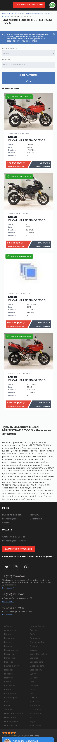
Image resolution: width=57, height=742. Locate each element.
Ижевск (8, 674)
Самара (33, 650)
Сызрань (33, 677)
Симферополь (36, 666)
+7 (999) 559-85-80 (13, 594)
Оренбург (34, 630)
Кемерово (9, 685)
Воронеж (9, 662)
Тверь (32, 681)
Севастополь (36, 662)
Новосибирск (36, 626)
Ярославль (35, 725)
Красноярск (10, 697)
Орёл (32, 634)
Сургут (32, 674)
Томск (32, 689)
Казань (7, 681)
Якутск (32, 721)
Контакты (34, 515)
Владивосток (11, 650)
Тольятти (33, 685)
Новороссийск (12, 725)
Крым (7, 701)
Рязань (33, 646)
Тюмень (33, 697)
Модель (6, 60)
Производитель (10, 48)
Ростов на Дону (37, 642)
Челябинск (35, 713)
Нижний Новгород (13, 713)
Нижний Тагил (11, 717)
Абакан (8, 626)
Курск (7, 705)
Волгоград (9, 658)
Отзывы (6, 522)
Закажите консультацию (29, 5)
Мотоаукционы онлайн (27, 41)
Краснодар (10, 693)
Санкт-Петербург (38, 654)
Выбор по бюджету (12, 515)
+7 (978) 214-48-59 (13, 607)
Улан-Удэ (34, 701)
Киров (7, 689)
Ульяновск (34, 705)
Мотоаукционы (10, 518)
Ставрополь (35, 670)
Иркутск (8, 677)
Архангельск (10, 630)
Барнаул (8, 634)
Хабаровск (35, 709)
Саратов (33, 658)
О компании (35, 518)
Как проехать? (8, 588)
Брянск (8, 646)
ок (28, 81)
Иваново (9, 670)
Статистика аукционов (14, 536)
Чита (32, 717)
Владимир (9, 654)
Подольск (34, 638)
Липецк (8, 709)
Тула (31, 693)
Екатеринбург (11, 666)
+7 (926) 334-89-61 (13, 576)
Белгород (9, 638)
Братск (8, 642)
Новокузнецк (11, 721)
